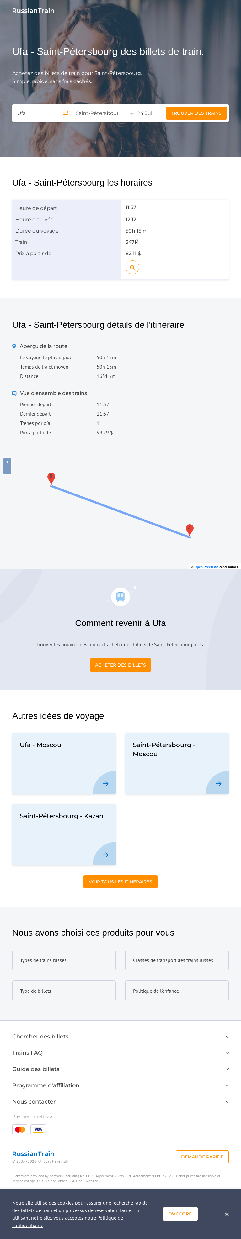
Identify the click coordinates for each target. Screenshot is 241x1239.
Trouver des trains (196, 113)
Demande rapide (202, 1157)
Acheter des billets (120, 665)
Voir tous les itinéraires (120, 882)
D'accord (180, 1214)
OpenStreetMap (206, 567)
